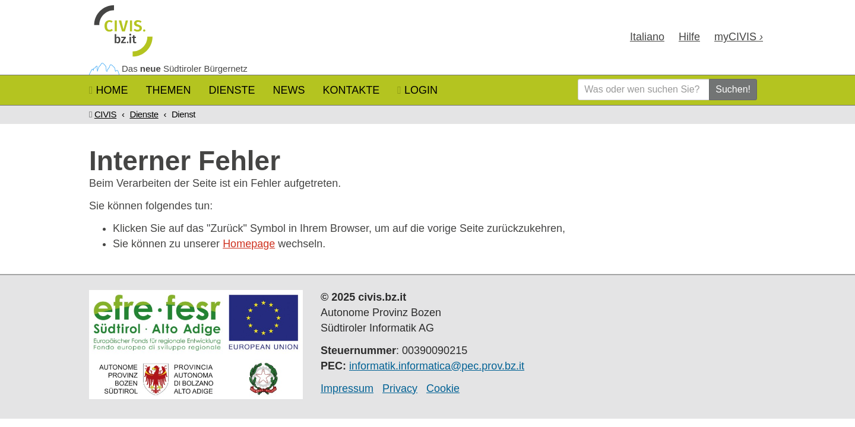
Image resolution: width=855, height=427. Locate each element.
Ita (647, 37)
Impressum (347, 388)
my (738, 37)
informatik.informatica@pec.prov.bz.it (436, 366)
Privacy (399, 388)
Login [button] (417, 90)
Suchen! (732, 89)
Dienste (232, 90)
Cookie (443, 388)
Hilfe (689, 37)
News (289, 90)
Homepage (249, 244)
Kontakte (351, 90)
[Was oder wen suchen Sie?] (644, 89)
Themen (168, 90)
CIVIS (105, 114)
